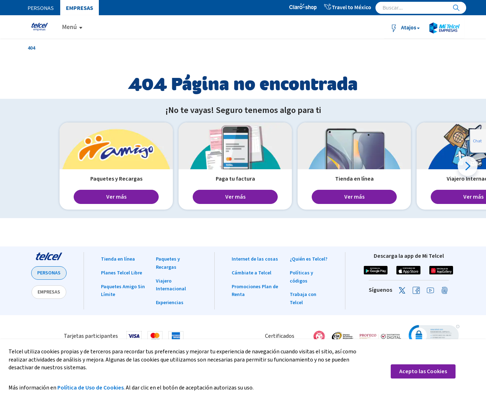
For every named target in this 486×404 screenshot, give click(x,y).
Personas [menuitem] (41, 7)
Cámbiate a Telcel (251, 273)
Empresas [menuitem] (79, 7)
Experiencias (169, 302)
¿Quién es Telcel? (308, 259)
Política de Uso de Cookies (90, 388)
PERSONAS (49, 273)
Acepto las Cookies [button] (423, 371)
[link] (433, 336)
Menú (69, 27)
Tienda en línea (118, 259)
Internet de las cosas (255, 259)
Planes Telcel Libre (121, 273)
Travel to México (347, 7)
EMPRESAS (49, 292)
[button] (467, 166)
